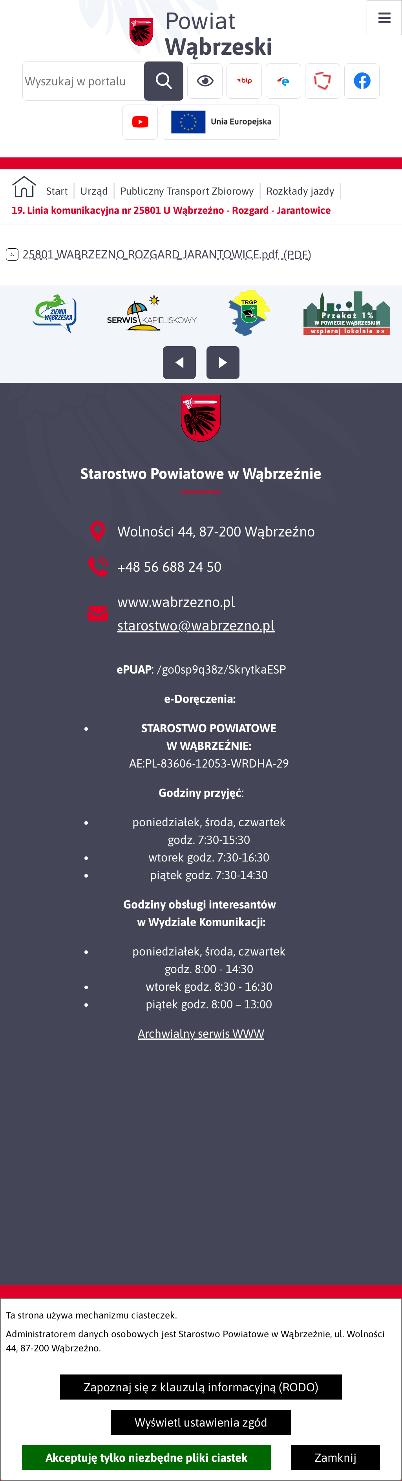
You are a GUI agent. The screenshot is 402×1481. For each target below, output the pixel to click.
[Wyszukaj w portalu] (102, 81)
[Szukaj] (163, 81)
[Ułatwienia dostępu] (205, 81)
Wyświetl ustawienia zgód (201, 1422)
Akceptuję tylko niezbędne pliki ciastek (147, 1457)
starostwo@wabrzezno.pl (196, 625)
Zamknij (335, 1457)
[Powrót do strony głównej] (40, 186)
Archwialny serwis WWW (201, 1033)
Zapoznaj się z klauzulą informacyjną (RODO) (201, 1387)
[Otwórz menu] (384, 17)
